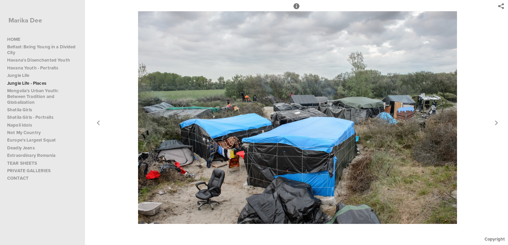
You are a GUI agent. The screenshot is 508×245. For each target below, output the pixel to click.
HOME (14, 39)
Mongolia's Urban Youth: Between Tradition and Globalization (32, 96)
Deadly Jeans (21, 148)
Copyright (495, 239)
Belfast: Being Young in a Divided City (41, 50)
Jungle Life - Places (26, 83)
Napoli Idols (19, 125)
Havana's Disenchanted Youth (38, 60)
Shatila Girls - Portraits (30, 117)
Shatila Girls (19, 110)
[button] (296, 9)
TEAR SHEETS (22, 163)
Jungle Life (18, 75)
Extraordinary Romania (31, 155)
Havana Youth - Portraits (32, 68)
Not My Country (24, 132)
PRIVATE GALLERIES (29, 170)
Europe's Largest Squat (31, 140)
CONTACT (18, 178)
